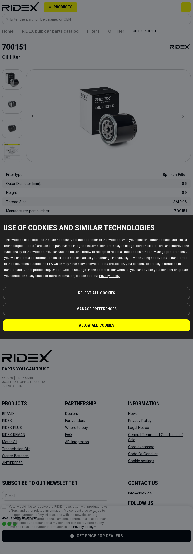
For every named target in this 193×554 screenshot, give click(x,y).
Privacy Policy (109, 276)
